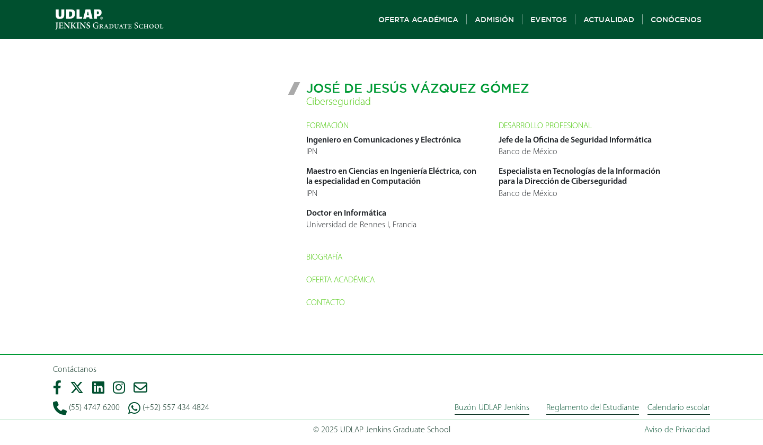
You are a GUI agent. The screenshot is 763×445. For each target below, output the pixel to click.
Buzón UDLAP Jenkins (492, 408)
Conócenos (676, 19)
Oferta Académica (418, 19)
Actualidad (608, 19)
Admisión (494, 19)
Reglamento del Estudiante (592, 408)
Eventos (548, 19)
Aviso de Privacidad (677, 430)
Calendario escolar (678, 408)
